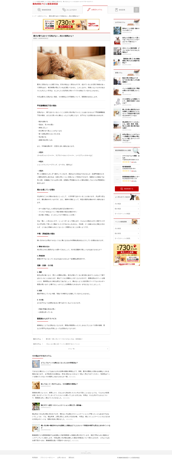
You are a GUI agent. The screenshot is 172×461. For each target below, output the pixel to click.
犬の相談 (118, 204)
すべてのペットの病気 (122, 238)
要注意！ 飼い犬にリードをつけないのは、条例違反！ (64, 339)
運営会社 (71, 457)
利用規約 (35, 457)
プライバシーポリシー (47, 457)
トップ (34, 16)
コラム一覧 (71, 349)
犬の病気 (118, 228)
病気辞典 (122, 10)
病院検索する (126, 188)
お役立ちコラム (96, 9)
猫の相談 (118, 209)
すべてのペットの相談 (122, 213)
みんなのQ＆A (71, 10)
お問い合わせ (61, 457)
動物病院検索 (46, 10)
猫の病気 (118, 233)
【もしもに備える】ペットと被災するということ (63, 344)
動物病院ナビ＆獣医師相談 (131, 457)
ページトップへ (86, 453)
